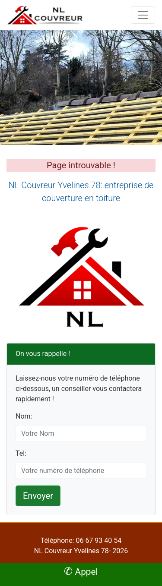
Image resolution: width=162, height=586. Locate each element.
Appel (81, 572)
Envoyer (38, 496)
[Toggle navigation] (143, 15)
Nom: (24, 416)
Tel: (21, 453)
